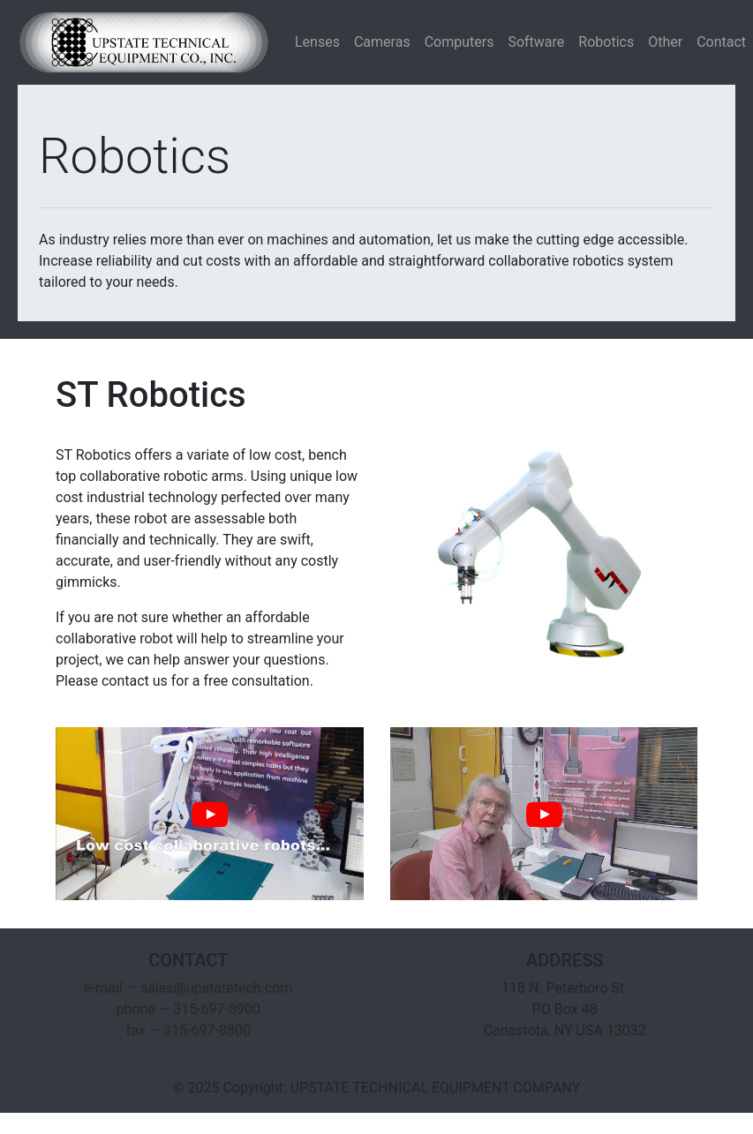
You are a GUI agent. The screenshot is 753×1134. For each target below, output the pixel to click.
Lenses (317, 42)
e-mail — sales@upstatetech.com (188, 988)
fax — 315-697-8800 (188, 1030)
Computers (459, 42)
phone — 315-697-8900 (188, 1009)
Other (665, 42)
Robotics (606, 42)
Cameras (382, 42)
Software (536, 42)
